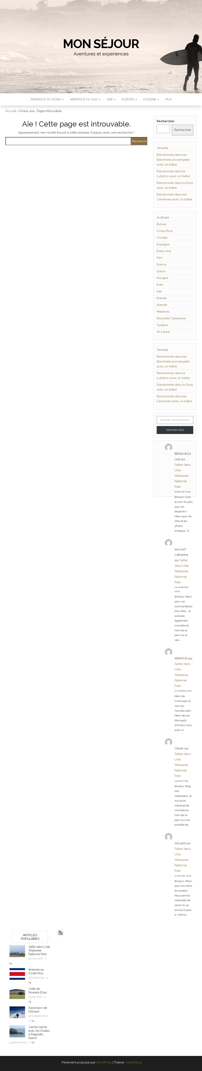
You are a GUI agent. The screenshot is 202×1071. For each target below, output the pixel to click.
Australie (163, 217)
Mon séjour (101, 44)
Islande (162, 305)
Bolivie (161, 224)
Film (168, 99)
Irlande (162, 298)
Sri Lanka (163, 332)
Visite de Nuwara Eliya (37, 990)
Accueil (10, 111)
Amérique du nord (47, 99)
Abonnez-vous (175, 429)
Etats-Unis (164, 251)
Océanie (151, 99)
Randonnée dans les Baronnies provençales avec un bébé (173, 159)
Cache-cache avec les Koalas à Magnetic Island (39, 1032)
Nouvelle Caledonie (171, 318)
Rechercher (166, 121)
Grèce (161, 271)
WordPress (104, 1062)
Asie (111, 99)
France (161, 264)
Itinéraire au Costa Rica (36, 971)
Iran (159, 291)
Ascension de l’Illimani (37, 1009)
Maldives (163, 311)
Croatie (162, 237)
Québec (162, 325)
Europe (129, 99)
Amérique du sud (85, 99)
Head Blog (134, 1062)
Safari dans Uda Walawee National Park (183, 476)
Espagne (163, 244)
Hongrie (162, 278)
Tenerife (162, 148)
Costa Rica (164, 231)
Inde (160, 285)
